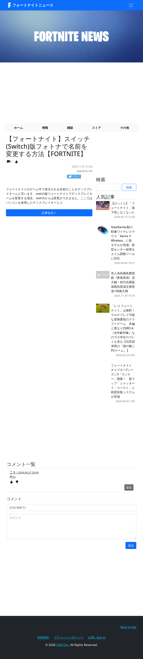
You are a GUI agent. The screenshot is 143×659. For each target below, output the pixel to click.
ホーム (18, 128)
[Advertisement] (71, 91)
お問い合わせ (97, 637)
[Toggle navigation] (131, 5)
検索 (129, 187)
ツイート (75, 176)
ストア (96, 128)
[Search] (108, 187)
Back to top (128, 627)
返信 (128, 487)
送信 (131, 545)
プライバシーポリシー (68, 637)
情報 (45, 128)
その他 (124, 128)
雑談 (70, 128)
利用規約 (43, 637)
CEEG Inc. (62, 645)
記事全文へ (49, 213)
